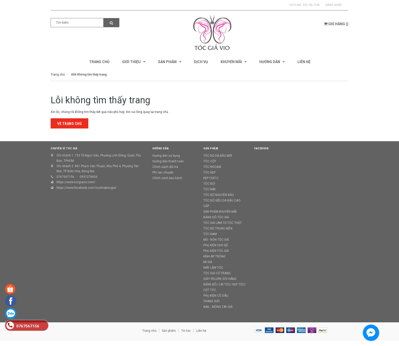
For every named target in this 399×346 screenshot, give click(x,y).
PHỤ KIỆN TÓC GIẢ (216, 251)
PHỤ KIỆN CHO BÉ (215, 245)
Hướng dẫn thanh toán (168, 161)
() (336, 24)
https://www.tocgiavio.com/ (75, 182)
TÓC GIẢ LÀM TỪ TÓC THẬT (222, 223)
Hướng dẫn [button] (160, 148)
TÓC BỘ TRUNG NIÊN (217, 228)
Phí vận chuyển (163, 172)
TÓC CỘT (209, 161)
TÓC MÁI (209, 189)
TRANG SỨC (211, 301)
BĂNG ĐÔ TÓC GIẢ (216, 217)
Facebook (261, 148)
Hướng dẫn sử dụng (166, 155)
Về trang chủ (69, 124)
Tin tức (186, 331)
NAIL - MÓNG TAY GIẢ (218, 307)
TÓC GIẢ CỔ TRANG (217, 273)
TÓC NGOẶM (212, 167)
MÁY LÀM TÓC (213, 267)
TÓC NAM (210, 234)
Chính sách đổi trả (165, 167)
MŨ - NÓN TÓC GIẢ (216, 239)
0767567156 (65, 177)
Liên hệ (201, 331)
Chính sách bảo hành (167, 178)
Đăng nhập (334, 5)
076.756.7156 (311, 5)
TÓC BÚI (209, 183)
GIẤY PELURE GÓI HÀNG (219, 279)
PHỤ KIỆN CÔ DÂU (215, 295)
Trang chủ (149, 331)
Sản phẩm (169, 331)
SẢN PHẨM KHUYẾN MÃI (220, 211)
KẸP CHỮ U (210, 178)
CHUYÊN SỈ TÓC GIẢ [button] (64, 148)
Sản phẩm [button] (210, 148)
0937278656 (88, 177)
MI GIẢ (207, 262)
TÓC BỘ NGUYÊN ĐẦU (218, 195)
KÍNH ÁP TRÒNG (214, 256)
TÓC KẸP (209, 172)
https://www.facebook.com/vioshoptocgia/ (86, 188)
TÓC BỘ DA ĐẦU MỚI (217, 155)
